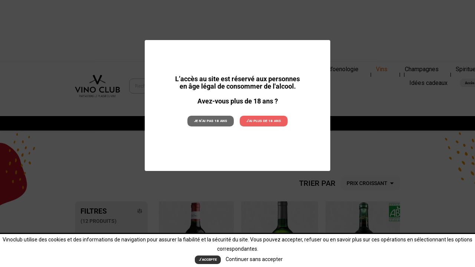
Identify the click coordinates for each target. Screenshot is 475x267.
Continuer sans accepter (254, 260)
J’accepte (208, 259)
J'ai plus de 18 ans (263, 120)
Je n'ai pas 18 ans (210, 120)
